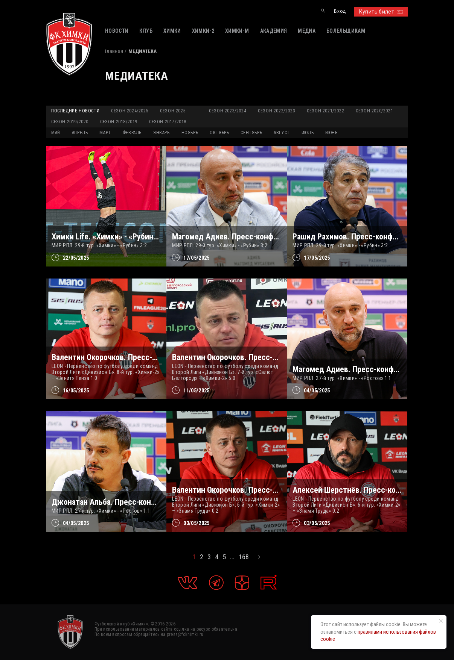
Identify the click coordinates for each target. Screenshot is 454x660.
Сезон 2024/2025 (129, 111)
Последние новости (75, 111)
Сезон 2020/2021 (374, 111)
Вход (340, 11)
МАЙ (55, 132)
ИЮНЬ (331, 132)
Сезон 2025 (173, 111)
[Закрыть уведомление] (441, 621)
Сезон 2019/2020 (69, 121)
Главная (114, 51)
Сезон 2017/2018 (167, 121)
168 (244, 557)
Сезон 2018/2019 (118, 121)
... (232, 557)
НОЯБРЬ (189, 132)
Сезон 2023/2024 (227, 111)
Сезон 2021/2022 (325, 111)
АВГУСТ (282, 132)
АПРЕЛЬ (80, 132)
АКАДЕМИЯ (273, 31)
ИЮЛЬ (308, 132)
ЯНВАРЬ (161, 132)
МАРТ (105, 132)
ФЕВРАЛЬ (132, 132)
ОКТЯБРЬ (219, 132)
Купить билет (381, 12)
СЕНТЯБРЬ (251, 132)
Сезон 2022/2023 (276, 111)
